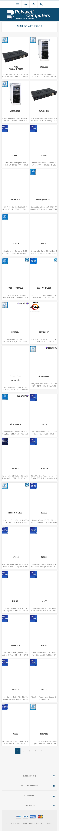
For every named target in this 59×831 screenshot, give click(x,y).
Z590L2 (44, 424)
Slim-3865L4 (15, 424)
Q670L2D (44, 469)
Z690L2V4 (15, 645)
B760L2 (15, 155)
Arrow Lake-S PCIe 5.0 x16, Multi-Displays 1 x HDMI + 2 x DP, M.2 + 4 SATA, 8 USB (15, 478)
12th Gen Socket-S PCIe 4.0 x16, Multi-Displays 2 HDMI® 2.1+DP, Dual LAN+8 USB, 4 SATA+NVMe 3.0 (15, 700)
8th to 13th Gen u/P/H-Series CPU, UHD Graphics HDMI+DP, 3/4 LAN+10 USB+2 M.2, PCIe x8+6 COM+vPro (15, 523)
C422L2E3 (44, 67)
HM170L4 (15, 332)
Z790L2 (44, 690)
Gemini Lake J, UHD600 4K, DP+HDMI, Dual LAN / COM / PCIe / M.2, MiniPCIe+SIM (15, 297)
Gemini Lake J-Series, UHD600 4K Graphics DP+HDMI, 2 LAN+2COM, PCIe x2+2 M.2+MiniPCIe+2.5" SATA (43, 210)
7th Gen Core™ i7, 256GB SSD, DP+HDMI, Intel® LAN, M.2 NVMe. (15, 388)
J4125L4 (15, 244)
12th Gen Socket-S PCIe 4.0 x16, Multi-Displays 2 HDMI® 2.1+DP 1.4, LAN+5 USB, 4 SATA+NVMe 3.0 (43, 655)
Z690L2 (44, 513)
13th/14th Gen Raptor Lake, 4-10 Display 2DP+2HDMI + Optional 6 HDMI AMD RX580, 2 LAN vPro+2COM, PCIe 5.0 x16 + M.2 (44, 479)
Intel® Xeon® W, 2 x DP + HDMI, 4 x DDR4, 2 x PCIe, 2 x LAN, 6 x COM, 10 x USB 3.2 (15, 120)
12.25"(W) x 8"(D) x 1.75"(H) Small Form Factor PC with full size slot (15, 75)
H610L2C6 (15, 200)
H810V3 (15, 469)
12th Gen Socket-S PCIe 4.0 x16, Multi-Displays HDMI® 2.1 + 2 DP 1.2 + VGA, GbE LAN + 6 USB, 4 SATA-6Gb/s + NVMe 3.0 (43, 611)
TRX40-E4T (44, 332)
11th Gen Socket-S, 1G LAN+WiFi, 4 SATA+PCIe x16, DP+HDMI (15, 742)
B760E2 (44, 244)
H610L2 (15, 690)
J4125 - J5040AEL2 (15, 288)
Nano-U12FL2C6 (43, 288)
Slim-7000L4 (43, 376)
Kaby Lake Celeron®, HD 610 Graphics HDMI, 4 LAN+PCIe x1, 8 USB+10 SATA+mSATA (15, 433)
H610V (44, 601)
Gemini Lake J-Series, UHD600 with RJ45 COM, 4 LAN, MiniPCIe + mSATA (15, 253)
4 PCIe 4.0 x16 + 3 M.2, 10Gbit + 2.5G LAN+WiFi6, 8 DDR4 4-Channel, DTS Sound (44, 341)
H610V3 (43, 645)
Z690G (44, 557)
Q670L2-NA (44, 111)
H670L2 (15, 557)
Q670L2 (43, 155)
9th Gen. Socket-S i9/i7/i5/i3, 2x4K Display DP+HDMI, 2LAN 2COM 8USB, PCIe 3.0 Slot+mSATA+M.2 (44, 743)
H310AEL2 (43, 734)
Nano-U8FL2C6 (15, 513)
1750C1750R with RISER (15, 68)
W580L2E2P (15, 111)
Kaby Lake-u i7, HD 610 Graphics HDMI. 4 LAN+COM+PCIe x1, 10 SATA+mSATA (44, 386)
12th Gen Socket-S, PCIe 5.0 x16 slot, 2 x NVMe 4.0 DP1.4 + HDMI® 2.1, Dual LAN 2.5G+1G (44, 522)
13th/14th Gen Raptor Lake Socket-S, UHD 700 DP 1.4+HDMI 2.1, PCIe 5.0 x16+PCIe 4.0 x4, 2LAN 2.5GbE (15, 166)
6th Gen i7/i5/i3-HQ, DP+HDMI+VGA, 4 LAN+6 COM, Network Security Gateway (15, 341)
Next (41, 751)
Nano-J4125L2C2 (43, 200)
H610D (15, 601)
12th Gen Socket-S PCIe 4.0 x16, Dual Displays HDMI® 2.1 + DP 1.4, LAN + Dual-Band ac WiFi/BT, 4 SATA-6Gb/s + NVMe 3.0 (15, 611)
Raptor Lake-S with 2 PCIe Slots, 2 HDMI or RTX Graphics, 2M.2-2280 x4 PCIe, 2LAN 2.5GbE (44, 253)
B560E (15, 734)
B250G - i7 (15, 380)
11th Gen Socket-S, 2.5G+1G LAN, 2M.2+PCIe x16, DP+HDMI (44, 432)
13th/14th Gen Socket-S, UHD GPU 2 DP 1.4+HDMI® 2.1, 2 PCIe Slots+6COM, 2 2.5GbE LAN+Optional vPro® (15, 210)
